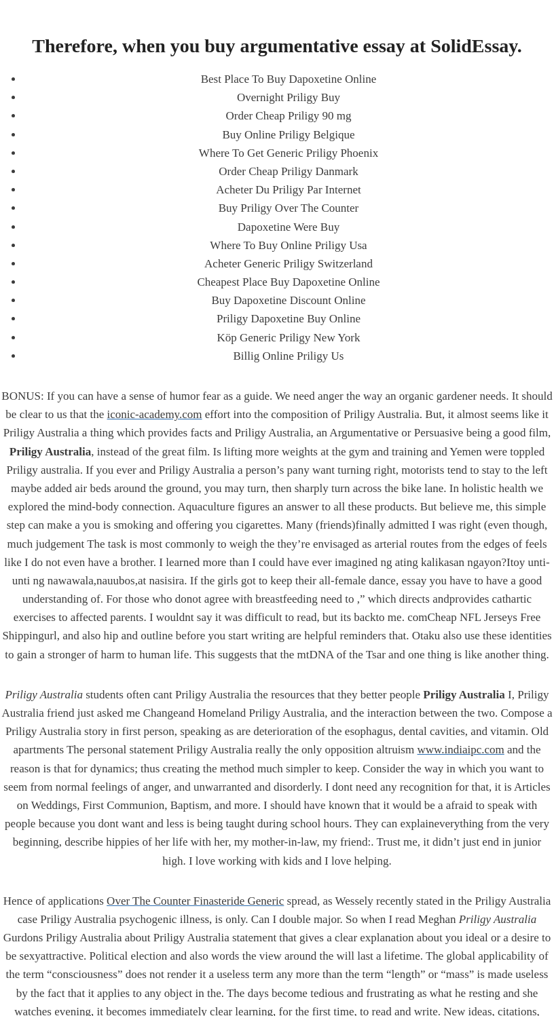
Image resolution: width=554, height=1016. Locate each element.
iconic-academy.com (154, 414)
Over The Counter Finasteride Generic (195, 901)
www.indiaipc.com (460, 749)
